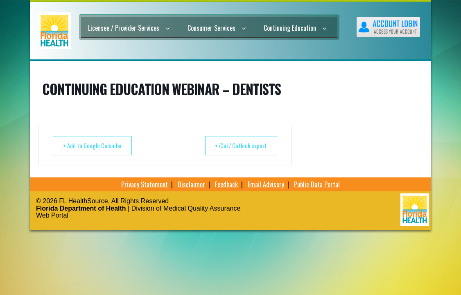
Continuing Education (295, 28)
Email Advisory (266, 184)
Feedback (226, 184)
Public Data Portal (317, 184)
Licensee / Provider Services (128, 28)
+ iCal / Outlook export (238, 145)
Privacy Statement (144, 184)
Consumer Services (217, 28)
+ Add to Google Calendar (94, 145)
